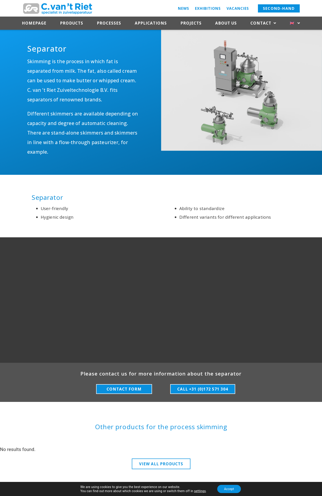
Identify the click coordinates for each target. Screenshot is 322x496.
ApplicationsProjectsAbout (54, 452)
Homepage (34, 23)
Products (71, 23)
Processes (109, 23)
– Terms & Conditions (207, 486)
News (183, 8)
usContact (40, 458)
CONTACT (279, 431)
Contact (263, 23)
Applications (151, 23)
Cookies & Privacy (177, 486)
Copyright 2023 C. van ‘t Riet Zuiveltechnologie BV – (125, 486)
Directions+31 (278, 451)
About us (226, 23)
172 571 (283, 458)
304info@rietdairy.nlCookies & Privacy (258, 464)
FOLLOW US (161, 432)
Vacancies (238, 8)
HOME (39, 431)
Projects (191, 23)
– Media (230, 486)
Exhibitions (208, 8)
